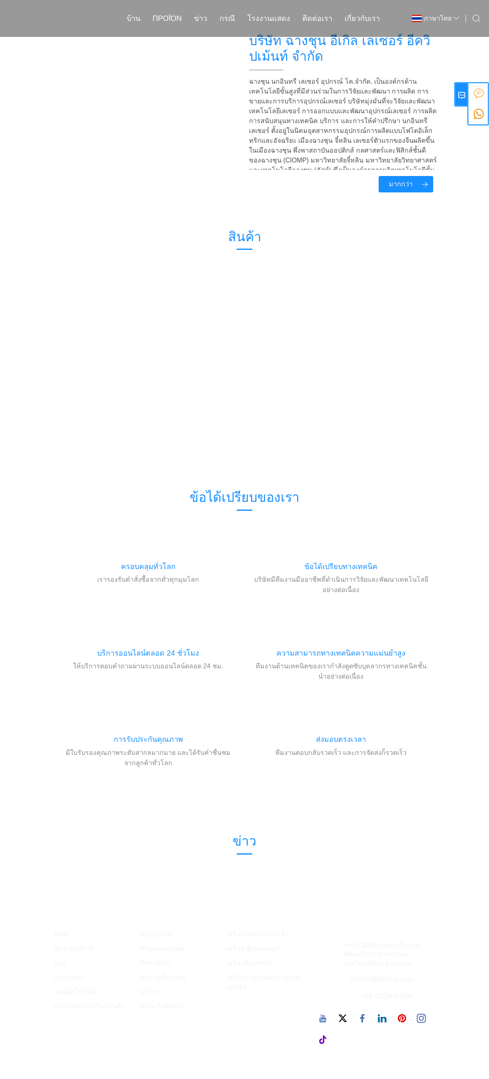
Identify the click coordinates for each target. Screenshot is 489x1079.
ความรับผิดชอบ (162, 1006)
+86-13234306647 (387, 995)
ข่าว (200, 18)
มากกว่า (411, 184)
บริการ (149, 991)
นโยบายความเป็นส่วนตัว (89, 1006)
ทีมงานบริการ (74, 948)
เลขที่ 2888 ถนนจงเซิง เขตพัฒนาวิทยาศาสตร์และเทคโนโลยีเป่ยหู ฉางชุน (382, 954)
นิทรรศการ (156, 963)
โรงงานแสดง (268, 18)
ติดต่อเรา (317, 18)
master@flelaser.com (382, 979)
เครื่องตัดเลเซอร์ (249, 963)
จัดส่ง (61, 934)
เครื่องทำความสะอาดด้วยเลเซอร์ (262, 982)
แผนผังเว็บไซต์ (74, 991)
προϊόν (167, 18)
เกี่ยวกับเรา (362, 18)
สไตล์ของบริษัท (162, 948)
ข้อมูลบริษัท (157, 934)
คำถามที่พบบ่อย (162, 977)
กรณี (227, 18)
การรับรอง (69, 977)
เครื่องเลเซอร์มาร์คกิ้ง (257, 934)
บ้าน (133, 18)
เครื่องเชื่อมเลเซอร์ (252, 948)
